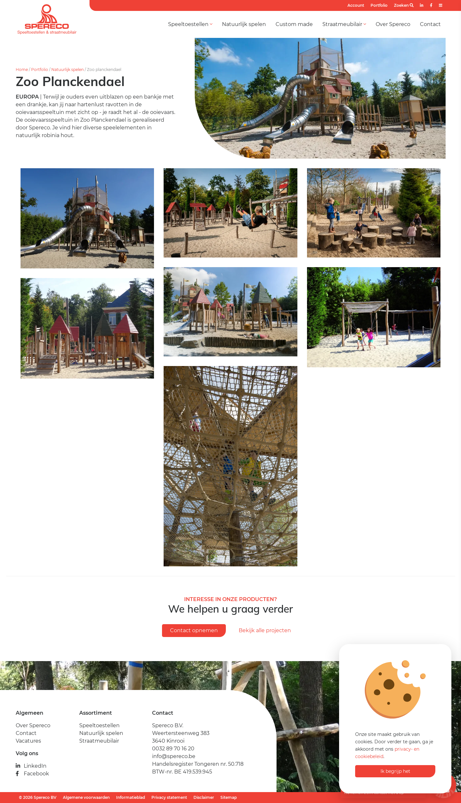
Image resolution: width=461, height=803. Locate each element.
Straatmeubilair (344, 24)
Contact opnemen (194, 630)
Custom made (294, 24)
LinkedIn (31, 766)
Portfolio (379, 5)
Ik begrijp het (395, 771)
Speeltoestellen (190, 24)
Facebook (32, 774)
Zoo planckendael (104, 69)
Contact (430, 24)
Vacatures (28, 741)
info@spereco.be (173, 756)
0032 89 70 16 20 (173, 749)
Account (355, 5)
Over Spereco (393, 24)
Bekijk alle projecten (265, 630)
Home (22, 69)
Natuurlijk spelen (244, 24)
